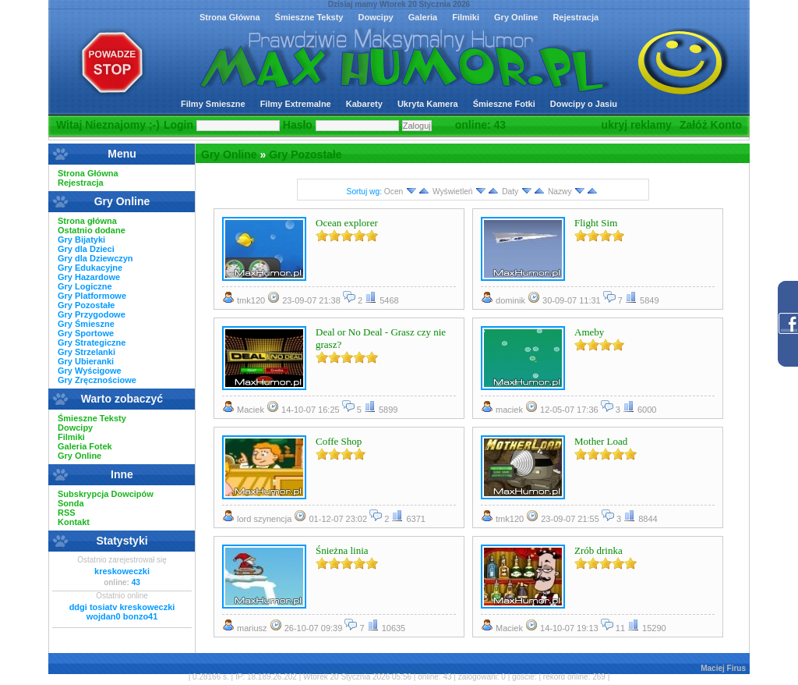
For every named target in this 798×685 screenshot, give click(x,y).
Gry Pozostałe (305, 154)
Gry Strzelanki (86, 352)
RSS (67, 512)
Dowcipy (375, 17)
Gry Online (516, 17)
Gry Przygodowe (91, 314)
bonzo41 (140, 616)
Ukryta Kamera (427, 103)
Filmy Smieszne (213, 103)
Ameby (589, 332)
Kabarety (364, 103)
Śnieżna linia (342, 550)
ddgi (78, 607)
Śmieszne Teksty (309, 17)
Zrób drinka (598, 550)
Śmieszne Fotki (504, 103)
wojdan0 (104, 616)
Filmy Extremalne (295, 103)
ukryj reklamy (637, 125)
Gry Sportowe (86, 333)
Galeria (422, 17)
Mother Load (600, 441)
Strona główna (87, 220)
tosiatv (103, 607)
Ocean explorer (347, 223)
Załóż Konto (711, 125)
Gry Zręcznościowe (97, 380)
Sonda (71, 503)
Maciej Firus (723, 668)
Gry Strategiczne (91, 342)
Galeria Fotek (85, 446)
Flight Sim (595, 223)
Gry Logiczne (85, 286)
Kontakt (74, 522)
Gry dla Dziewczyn (95, 258)
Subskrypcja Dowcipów (106, 494)
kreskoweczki (122, 571)
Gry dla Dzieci (86, 249)
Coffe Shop (339, 441)
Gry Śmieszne (86, 323)
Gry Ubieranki (86, 361)
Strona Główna (230, 17)
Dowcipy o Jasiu (583, 103)
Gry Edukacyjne (90, 267)
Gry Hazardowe (89, 277)
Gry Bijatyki (81, 239)
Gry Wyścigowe (90, 370)
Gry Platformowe (92, 295)
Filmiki (465, 17)
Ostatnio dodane (91, 230)
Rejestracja (575, 17)
